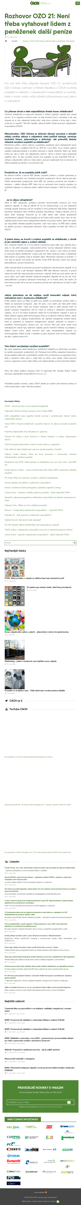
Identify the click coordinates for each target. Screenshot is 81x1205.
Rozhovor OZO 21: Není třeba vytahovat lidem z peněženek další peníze (48, 41)
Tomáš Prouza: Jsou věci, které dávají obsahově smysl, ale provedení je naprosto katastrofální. (40, 868)
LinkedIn (12, 861)
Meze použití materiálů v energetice (20, 1058)
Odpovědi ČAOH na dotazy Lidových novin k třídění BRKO (29, 411)
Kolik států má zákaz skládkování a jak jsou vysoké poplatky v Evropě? (33, 449)
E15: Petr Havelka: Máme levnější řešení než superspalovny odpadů (32, 525)
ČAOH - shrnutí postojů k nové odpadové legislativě (26, 406)
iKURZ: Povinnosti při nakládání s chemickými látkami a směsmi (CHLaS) (34, 1020)
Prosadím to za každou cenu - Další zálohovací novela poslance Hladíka (35, 690)
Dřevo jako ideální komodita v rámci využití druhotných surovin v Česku (31, 947)
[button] (77, 3)
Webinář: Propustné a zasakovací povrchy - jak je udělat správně (32, 1049)
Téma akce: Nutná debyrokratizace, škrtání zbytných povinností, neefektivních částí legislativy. (40, 957)
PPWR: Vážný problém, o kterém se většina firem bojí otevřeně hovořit (34, 578)
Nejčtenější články (15, 550)
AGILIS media (26, 1201)
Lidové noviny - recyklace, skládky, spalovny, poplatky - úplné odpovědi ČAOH (37, 492)
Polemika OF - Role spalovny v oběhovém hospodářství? (28, 515)
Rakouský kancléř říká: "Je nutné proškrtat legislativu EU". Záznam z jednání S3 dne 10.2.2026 (38, 805)
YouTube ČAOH (16, 709)
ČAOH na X (13, 700)
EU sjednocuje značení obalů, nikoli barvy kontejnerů (49, 587)
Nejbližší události (15, 1001)
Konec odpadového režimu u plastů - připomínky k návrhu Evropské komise (37, 632)
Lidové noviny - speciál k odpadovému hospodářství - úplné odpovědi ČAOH (37, 534)
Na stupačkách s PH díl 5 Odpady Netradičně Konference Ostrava (28, 757)
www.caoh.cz (41, 374)
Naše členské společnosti (22, 1119)
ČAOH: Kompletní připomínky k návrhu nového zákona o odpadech (32, 444)
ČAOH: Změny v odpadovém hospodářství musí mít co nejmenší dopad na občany (38, 530)
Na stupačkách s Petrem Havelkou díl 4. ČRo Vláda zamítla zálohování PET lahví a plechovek (38, 852)
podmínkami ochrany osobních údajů (50, 1107)
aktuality (15, 41)
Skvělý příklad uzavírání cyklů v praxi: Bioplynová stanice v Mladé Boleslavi (33, 935)
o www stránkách (39, 1192)
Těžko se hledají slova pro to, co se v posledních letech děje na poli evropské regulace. (38, 987)
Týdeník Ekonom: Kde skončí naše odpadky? (23, 520)
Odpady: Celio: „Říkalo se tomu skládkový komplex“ (26, 505)
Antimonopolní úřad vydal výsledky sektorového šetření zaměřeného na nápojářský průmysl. (39, 966)
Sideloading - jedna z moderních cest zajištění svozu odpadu (31, 661)
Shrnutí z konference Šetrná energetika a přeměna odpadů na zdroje (33, 487)
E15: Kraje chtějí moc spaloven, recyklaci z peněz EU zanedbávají (31, 478)
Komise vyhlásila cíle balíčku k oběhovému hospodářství (28, 483)
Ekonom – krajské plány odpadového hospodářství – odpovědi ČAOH (34, 510)
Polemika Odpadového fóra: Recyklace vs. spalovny (26, 431)
